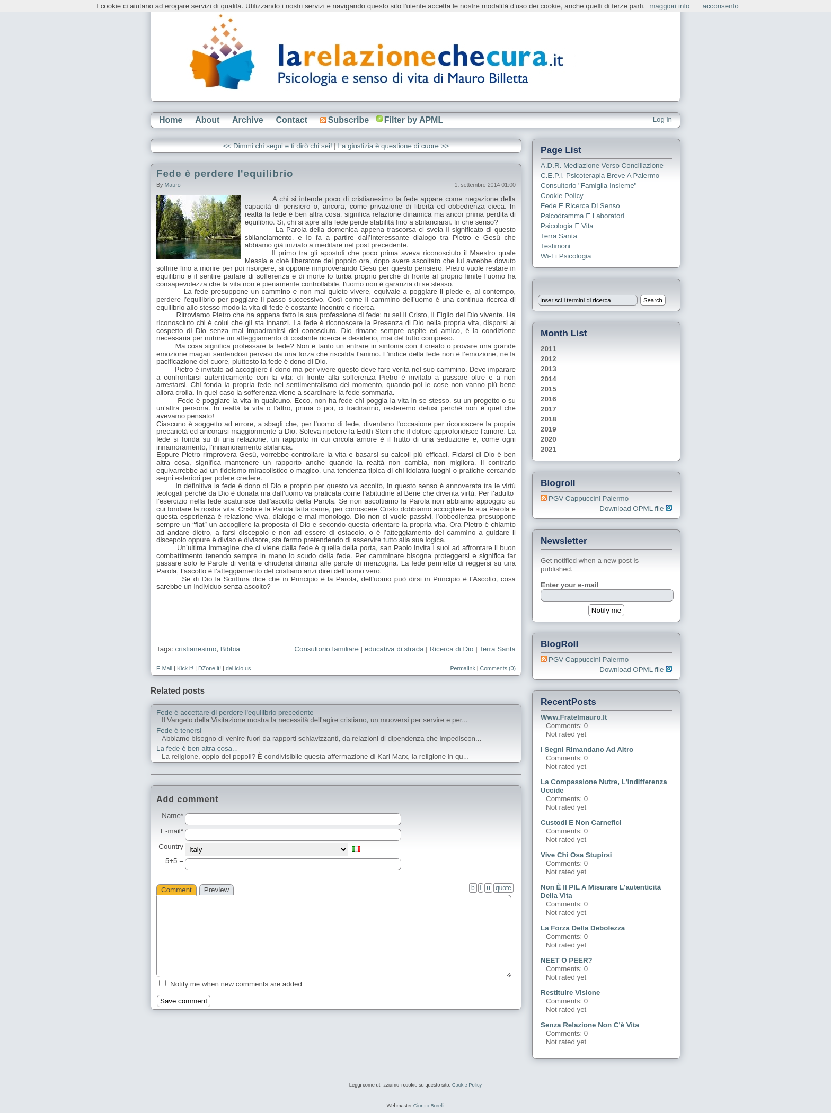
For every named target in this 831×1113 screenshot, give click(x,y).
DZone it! (209, 668)
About (207, 119)
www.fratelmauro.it (574, 717)
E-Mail (164, 668)
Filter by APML (413, 119)
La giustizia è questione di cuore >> (393, 146)
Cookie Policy (562, 196)
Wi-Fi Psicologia (566, 256)
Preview (216, 890)
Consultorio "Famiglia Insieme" (588, 186)
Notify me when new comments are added (236, 984)
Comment (176, 890)
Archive (247, 119)
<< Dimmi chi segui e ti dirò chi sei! (277, 146)
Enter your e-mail (569, 585)
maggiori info (669, 6)
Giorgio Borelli (429, 1105)
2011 (548, 349)
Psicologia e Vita (567, 226)
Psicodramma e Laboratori (582, 216)
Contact (291, 119)
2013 (548, 369)
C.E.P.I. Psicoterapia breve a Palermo (600, 175)
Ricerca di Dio (451, 649)
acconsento (721, 6)
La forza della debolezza (583, 928)
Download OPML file (635, 509)
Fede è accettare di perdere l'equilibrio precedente (235, 712)
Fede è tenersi (178, 730)
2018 (548, 419)
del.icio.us (238, 668)
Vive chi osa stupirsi (576, 855)
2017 (548, 409)
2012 (548, 359)
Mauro (172, 185)
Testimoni (555, 246)
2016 (548, 399)
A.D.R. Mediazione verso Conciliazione (602, 165)
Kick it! (185, 668)
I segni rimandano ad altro (587, 749)
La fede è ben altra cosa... (197, 748)
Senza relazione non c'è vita (590, 1025)
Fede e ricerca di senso (580, 206)
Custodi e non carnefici (581, 823)
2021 (548, 449)
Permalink (462, 668)
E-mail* (172, 831)
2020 (548, 439)
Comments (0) (498, 668)
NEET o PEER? (567, 960)
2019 (548, 429)
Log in (662, 119)
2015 (548, 389)
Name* (172, 816)
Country (170, 846)
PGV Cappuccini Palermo (589, 498)
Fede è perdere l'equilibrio (224, 173)
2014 (548, 379)
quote (503, 888)
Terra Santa (497, 649)
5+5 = (174, 861)
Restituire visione (570, 993)
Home (170, 119)
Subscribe (344, 119)
